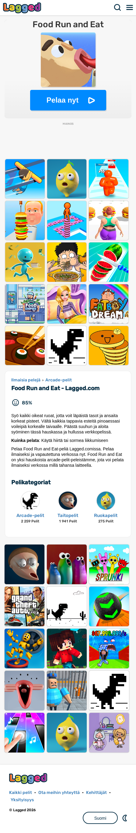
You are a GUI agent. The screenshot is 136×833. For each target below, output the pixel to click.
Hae (118, 7)
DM (125, 818)
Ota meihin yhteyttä (59, 792)
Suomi (100, 818)
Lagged (23, 7)
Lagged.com (29, 778)
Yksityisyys (22, 799)
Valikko (130, 7)
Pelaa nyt (62, 100)
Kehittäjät (96, 792)
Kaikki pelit (20, 792)
